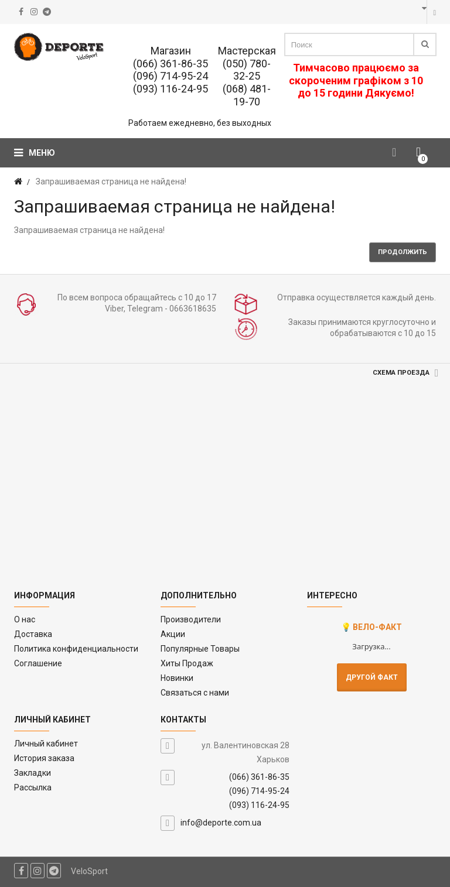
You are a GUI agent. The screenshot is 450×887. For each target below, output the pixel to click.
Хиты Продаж (187, 663)
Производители (191, 619)
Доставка (33, 634)
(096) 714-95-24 (170, 76)
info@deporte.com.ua (220, 822)
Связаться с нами (195, 692)
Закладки (32, 773)
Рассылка (33, 787)
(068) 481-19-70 (247, 95)
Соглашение (38, 663)
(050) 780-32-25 (247, 70)
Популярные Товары (200, 648)
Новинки (177, 678)
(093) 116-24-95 (170, 89)
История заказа (44, 758)
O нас (24, 619)
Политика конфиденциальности (76, 648)
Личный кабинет (46, 743)
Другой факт (372, 677)
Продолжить (402, 252)
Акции (173, 634)
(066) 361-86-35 (170, 63)
